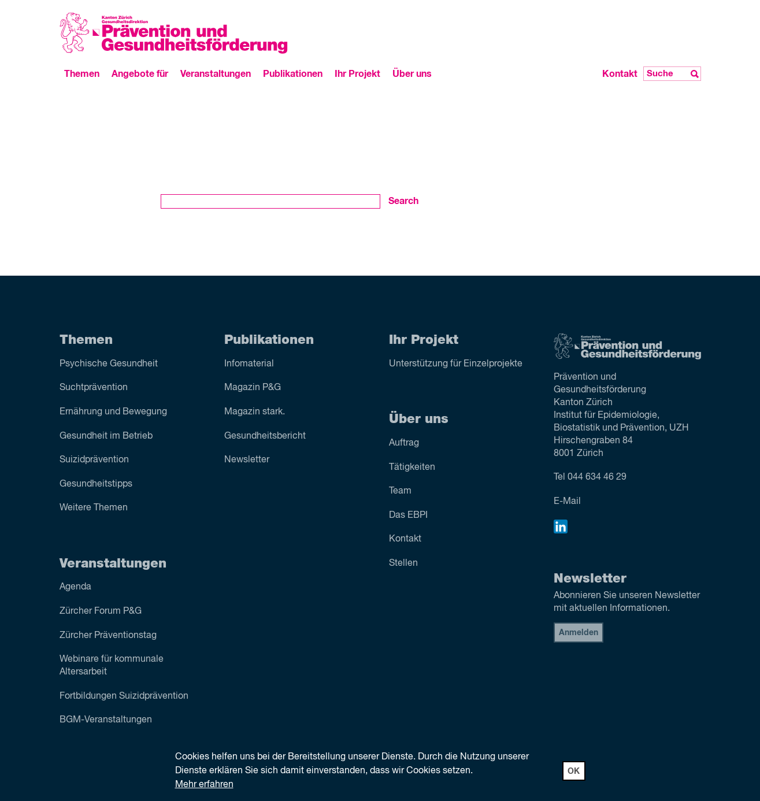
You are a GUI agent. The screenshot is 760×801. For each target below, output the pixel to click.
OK (574, 771)
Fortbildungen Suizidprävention (124, 696)
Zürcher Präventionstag (108, 635)
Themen (81, 74)
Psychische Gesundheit (109, 364)
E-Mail (567, 501)
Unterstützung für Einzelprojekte (455, 364)
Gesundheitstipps (96, 484)
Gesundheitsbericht (265, 436)
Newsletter (246, 460)
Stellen (403, 563)
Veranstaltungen (215, 74)
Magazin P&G (252, 387)
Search (403, 201)
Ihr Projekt (357, 74)
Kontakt (619, 74)
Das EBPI (408, 515)
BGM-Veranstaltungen (106, 720)
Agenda (75, 587)
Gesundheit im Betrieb (106, 436)
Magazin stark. (254, 412)
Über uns (412, 74)
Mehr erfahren (204, 784)
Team (400, 491)
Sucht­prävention (94, 387)
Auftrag (404, 443)
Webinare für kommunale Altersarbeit (112, 666)
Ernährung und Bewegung (113, 412)
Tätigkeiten (412, 467)
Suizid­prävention (94, 460)
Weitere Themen (94, 508)
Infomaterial (249, 364)
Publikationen (292, 74)
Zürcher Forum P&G (101, 611)
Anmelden (578, 633)
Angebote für (140, 74)
